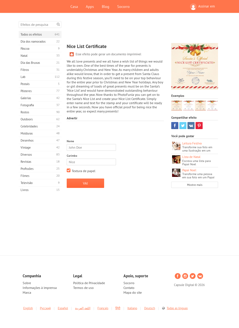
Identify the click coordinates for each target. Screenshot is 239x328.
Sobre (27, 283)
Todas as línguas (177, 308)
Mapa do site (132, 292)
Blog (105, 6)
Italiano (132, 308)
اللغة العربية (82, 308)
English (28, 308)
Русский (45, 308)
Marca (27, 292)
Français (102, 308)
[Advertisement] (142, 30)
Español (63, 308)
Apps (90, 6)
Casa (74, 6)
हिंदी (117, 308)
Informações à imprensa (40, 288)
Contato (128, 288)
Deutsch (149, 308)
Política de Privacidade (89, 283)
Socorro (123, 6)
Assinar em (202, 6)
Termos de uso (83, 288)
